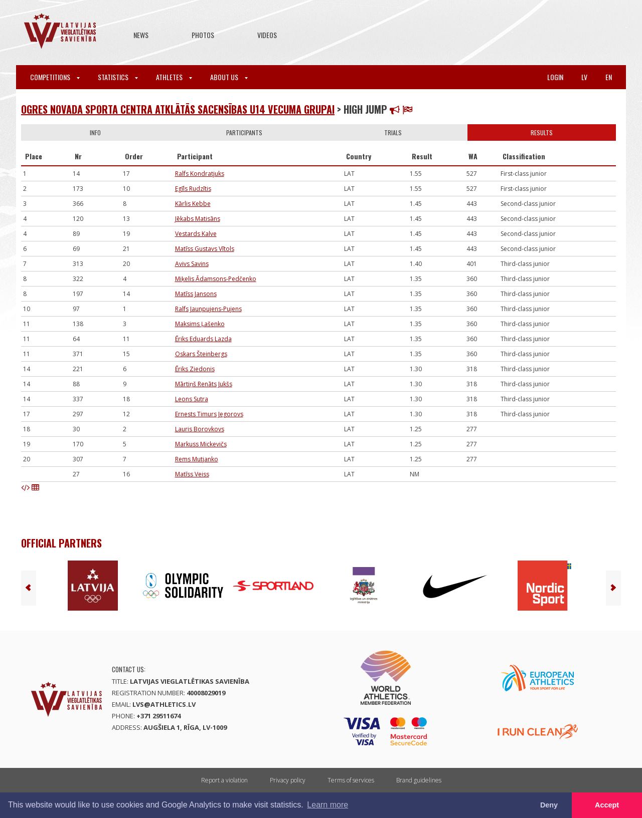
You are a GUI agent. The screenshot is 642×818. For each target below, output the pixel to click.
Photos (203, 35)
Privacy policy (287, 780)
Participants (244, 132)
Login (555, 77)
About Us (229, 77)
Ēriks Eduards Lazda (203, 339)
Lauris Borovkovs (199, 429)
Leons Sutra (191, 399)
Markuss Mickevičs (201, 444)
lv (584, 77)
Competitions (55, 77)
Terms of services (351, 780)
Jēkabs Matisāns (197, 218)
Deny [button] (549, 805)
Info (95, 132)
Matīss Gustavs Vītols (204, 248)
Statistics (118, 77)
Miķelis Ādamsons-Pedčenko (215, 279)
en (608, 77)
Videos (267, 35)
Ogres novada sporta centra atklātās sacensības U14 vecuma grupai (178, 109)
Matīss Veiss (192, 474)
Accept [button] (607, 805)
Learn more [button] (327, 804)
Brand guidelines (418, 780)
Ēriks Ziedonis (195, 369)
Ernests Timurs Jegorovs (209, 414)
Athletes (174, 77)
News (140, 35)
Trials (393, 132)
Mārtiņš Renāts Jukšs (203, 384)
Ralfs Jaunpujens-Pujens (208, 309)
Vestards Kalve (196, 233)
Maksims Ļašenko (200, 324)
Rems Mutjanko (196, 459)
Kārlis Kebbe (193, 203)
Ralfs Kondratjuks (199, 173)
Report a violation (224, 780)
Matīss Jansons (196, 294)
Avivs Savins (192, 263)
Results (542, 132)
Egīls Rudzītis (193, 188)
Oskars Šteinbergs (201, 354)
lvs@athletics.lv (164, 704)
